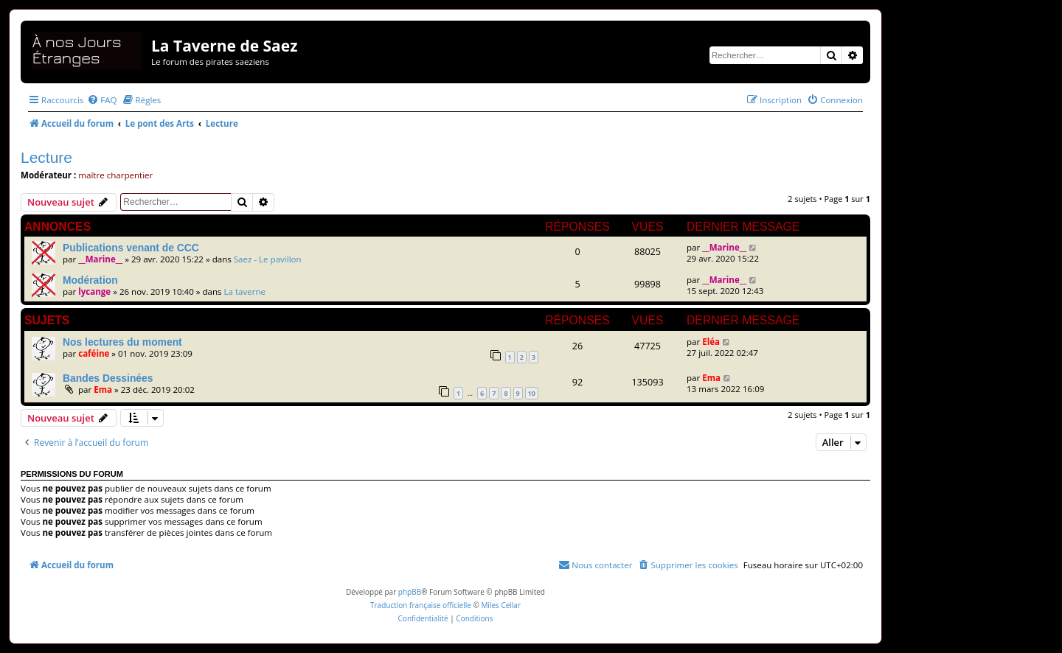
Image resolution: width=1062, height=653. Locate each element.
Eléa (711, 341)
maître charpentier (115, 175)
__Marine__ (100, 259)
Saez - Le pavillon (268, 259)
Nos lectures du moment (122, 342)
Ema (103, 389)
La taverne (245, 291)
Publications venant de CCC (131, 248)
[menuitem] (102, 100)
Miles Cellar (501, 605)
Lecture (46, 157)
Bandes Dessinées (108, 378)
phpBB (409, 592)
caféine (93, 353)
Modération (90, 280)
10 (531, 393)
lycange (94, 291)
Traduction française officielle (420, 605)
